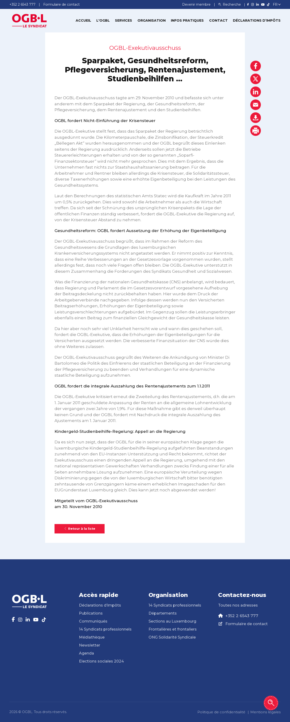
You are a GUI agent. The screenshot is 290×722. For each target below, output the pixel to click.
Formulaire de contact (246, 624)
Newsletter (89, 645)
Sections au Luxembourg (172, 621)
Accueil (83, 20)
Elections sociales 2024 (101, 661)
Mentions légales (265, 712)
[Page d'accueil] (29, 20)
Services (123, 20)
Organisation (151, 20)
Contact (218, 20)
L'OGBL (103, 20)
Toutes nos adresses (238, 605)
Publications (91, 613)
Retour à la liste (79, 528)
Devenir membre (197, 4)
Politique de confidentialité (221, 712)
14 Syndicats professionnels (105, 629)
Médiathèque (92, 637)
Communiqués (93, 621)
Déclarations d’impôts (257, 20)
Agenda (86, 653)
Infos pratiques (187, 20)
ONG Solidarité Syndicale (172, 637)
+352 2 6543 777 (241, 615)
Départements (163, 613)
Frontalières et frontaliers (173, 629)
